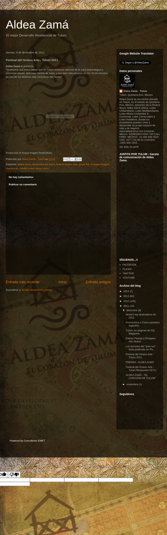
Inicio (62, 282)
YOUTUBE (129, 277)
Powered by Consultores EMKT (27, 440)
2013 (126, 296)
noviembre (132, 384)
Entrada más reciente (22, 282)
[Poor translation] (14, 474)
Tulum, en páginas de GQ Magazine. (140, 332)
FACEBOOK (130, 264)
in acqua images (100, 164)
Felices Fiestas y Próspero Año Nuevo (140, 340)
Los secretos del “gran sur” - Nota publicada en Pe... (141, 348)
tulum (46, 168)
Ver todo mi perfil (128, 146)
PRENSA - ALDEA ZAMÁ (140, 362)
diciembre (132, 310)
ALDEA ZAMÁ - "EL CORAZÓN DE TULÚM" (141, 377)
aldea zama (24, 164)
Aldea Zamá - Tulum (135, 91)
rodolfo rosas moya (30, 168)
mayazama (12, 168)
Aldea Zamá (37, 24)
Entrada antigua (98, 282)
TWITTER (128, 273)
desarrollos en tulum (43, 164)
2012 (126, 301)
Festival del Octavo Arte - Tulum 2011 (140, 356)
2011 (126, 306)
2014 (126, 291)
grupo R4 (84, 164)
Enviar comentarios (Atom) (37, 289)
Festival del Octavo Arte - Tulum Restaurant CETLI (141, 369)
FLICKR (127, 269)
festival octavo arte (66, 164)
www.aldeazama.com (131, 131)
